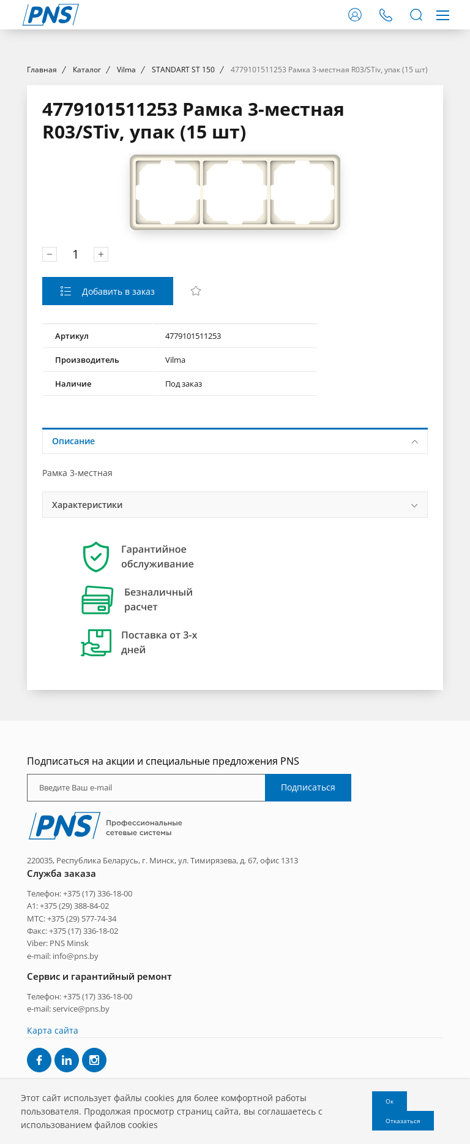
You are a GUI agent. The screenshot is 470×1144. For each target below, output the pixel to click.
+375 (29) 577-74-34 (81, 1029)
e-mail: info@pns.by (63, 1066)
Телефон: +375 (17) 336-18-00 (79, 1004)
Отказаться (403, 1120)
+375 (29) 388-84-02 (74, 1016)
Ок (390, 1101)
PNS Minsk (69, 1054)
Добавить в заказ (117, 402)
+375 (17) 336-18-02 (83, 1041)
